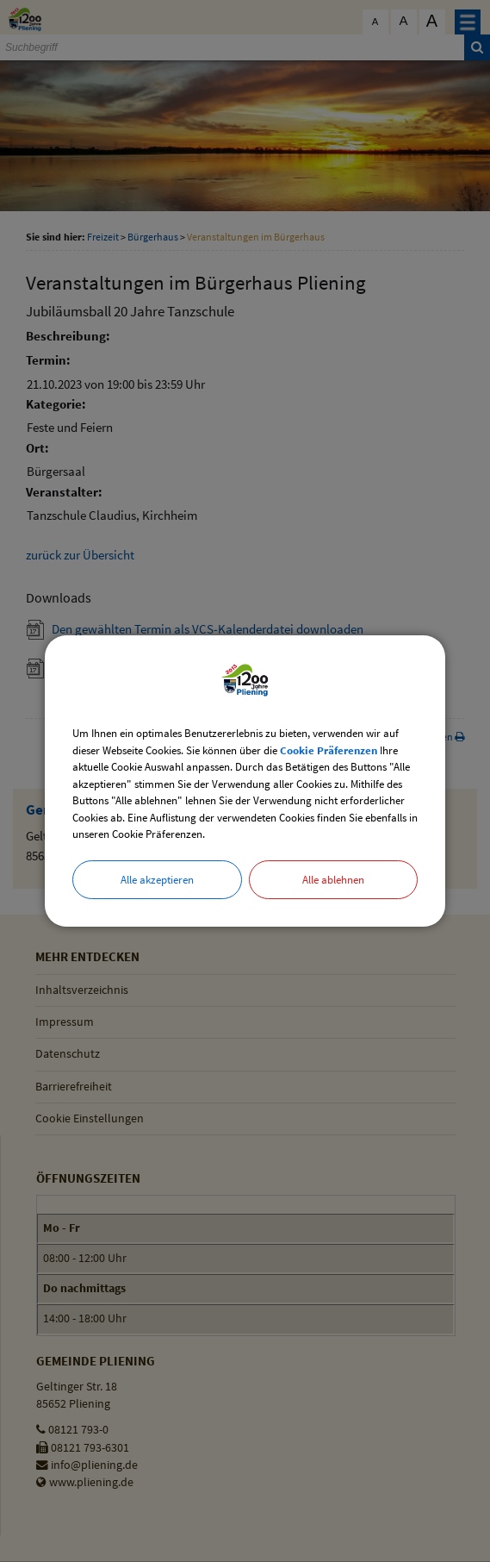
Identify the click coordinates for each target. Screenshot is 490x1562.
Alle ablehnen (333, 879)
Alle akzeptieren (157, 879)
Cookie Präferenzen (328, 750)
